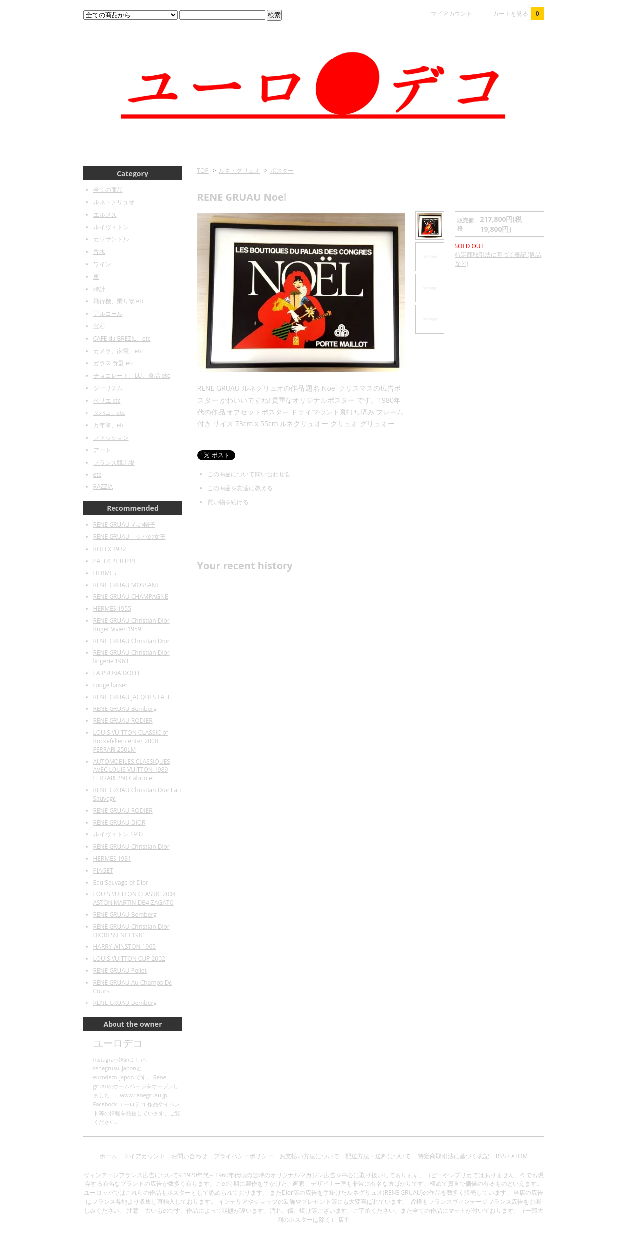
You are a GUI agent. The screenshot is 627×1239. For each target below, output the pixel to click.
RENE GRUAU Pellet (120, 970)
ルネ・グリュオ (239, 170)
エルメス (105, 214)
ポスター (282, 170)
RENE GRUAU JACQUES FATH (132, 697)
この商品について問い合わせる (248, 474)
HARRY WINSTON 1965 (124, 947)
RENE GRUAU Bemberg (125, 709)
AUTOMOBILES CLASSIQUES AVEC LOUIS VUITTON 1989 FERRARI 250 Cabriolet (131, 769)
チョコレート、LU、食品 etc (131, 375)
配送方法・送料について (378, 1156)
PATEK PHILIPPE (115, 561)
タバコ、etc (109, 413)
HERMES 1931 (112, 858)
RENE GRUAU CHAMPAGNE (130, 596)
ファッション (111, 437)
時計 (99, 289)
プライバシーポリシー (243, 1156)
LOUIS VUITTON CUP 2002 (129, 958)
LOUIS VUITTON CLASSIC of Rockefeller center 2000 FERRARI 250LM (130, 741)
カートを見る (518, 13)
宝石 (99, 326)
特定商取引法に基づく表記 (453, 1156)
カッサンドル (111, 239)
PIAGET (103, 870)
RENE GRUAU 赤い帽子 (124, 524)
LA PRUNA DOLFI (116, 673)
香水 (99, 251)
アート (102, 450)
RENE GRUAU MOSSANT (126, 585)
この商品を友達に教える (240, 488)
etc (97, 475)
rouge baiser (110, 685)
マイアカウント (451, 13)
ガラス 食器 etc (113, 363)
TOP (203, 170)
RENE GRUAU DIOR (119, 822)
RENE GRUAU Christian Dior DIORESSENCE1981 (131, 930)
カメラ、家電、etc (118, 351)
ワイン (102, 264)
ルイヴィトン (111, 227)
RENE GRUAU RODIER (123, 720)
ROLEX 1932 (109, 549)
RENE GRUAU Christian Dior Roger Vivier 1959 (131, 624)
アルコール (108, 313)
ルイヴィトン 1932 (118, 834)
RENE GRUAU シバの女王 (129, 536)
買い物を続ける (228, 502)
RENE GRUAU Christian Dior (131, 641)
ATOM (519, 1156)
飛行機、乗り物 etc (119, 301)
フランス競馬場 (114, 462)
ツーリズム (108, 388)
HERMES (104, 573)
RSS (501, 1156)
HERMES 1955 (112, 608)
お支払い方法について (309, 1156)
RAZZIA (103, 486)
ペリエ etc (107, 400)
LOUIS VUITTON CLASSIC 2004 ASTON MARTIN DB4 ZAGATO (134, 898)
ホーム (108, 1156)
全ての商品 (108, 189)
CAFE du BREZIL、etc (122, 338)
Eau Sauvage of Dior (121, 882)
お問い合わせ (189, 1156)
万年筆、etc (109, 425)
